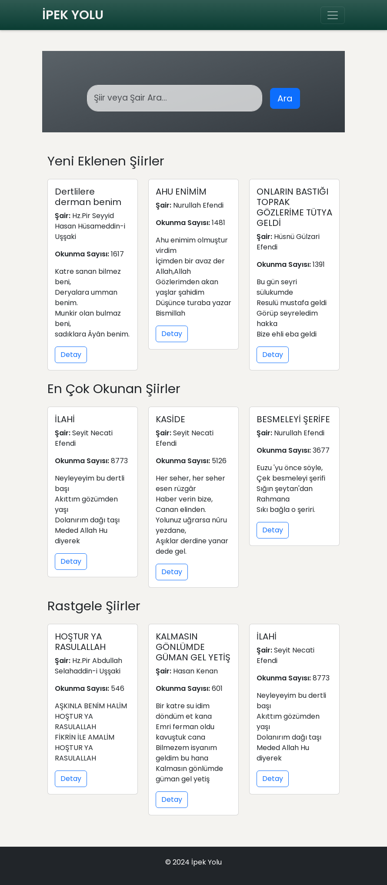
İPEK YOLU (72, 15)
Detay (70, 355)
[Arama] (174, 98)
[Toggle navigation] (332, 15)
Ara (285, 98)
